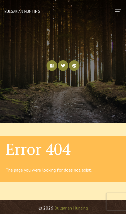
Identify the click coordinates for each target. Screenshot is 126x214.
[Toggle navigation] (116, 11)
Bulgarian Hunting (22, 11)
